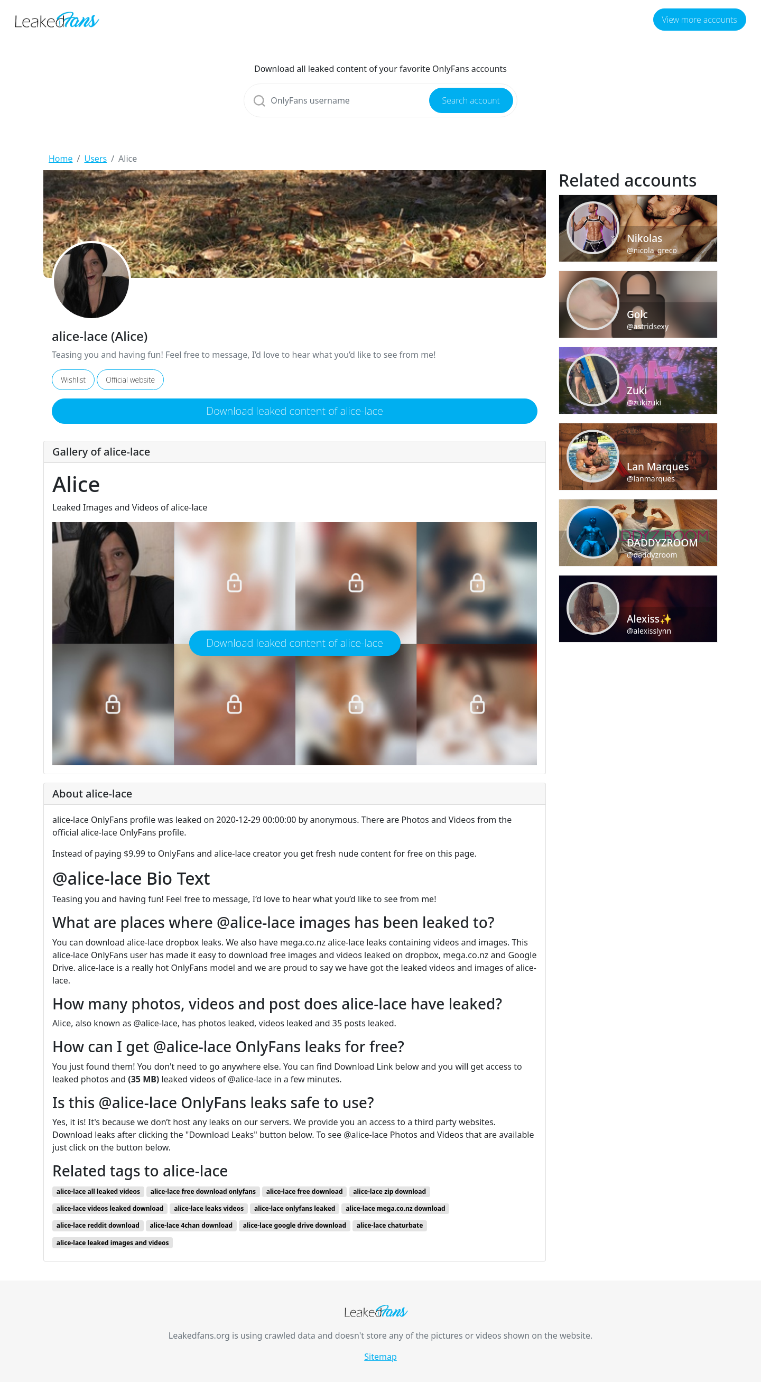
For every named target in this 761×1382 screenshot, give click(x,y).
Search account (471, 100)
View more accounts (699, 19)
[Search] (380, 100)
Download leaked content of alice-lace (294, 411)
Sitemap (380, 1356)
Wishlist (73, 380)
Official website (130, 380)
